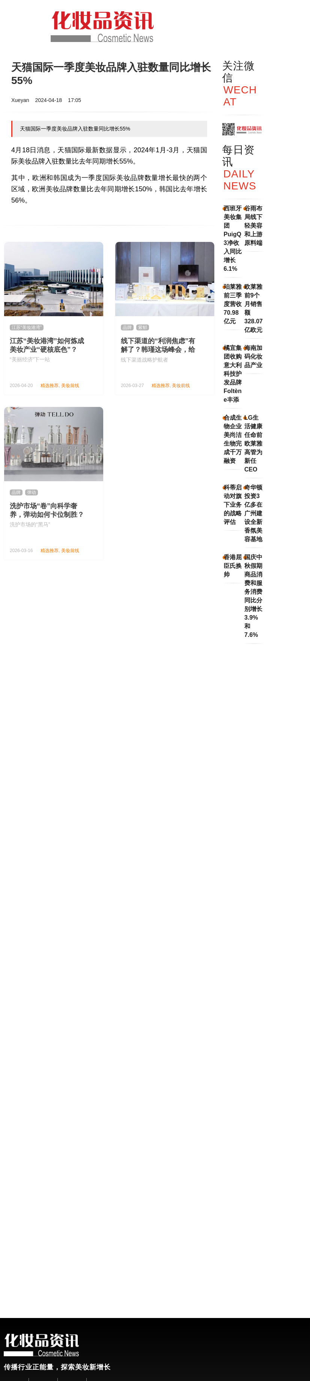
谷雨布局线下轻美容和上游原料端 (253, 225)
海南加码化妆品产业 (253, 356)
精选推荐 (50, 385)
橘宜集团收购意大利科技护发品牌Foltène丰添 (233, 374)
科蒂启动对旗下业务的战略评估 (233, 504)
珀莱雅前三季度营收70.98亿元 (233, 304)
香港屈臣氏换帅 (233, 566)
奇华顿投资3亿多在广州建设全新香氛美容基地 (253, 513)
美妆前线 (70, 385)
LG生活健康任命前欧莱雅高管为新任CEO (253, 443)
